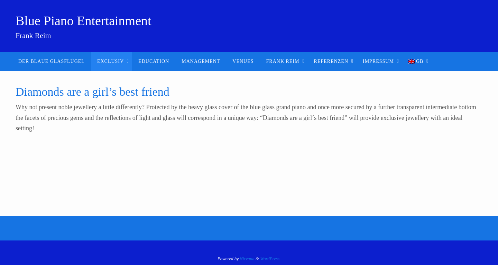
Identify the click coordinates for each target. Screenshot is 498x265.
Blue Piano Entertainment (83, 20)
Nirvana (247, 258)
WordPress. (270, 258)
